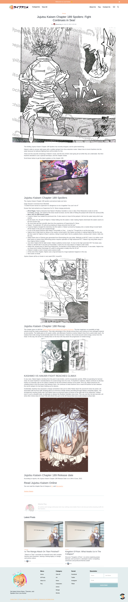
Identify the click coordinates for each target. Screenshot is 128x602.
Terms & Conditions (33, 599)
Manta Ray (59, 24)
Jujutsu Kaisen (28, 491)
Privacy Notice (22, 599)
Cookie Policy (13, 599)
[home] (19, 7)
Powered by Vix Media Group (46, 599)
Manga (64, 13)
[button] (36, 7)
